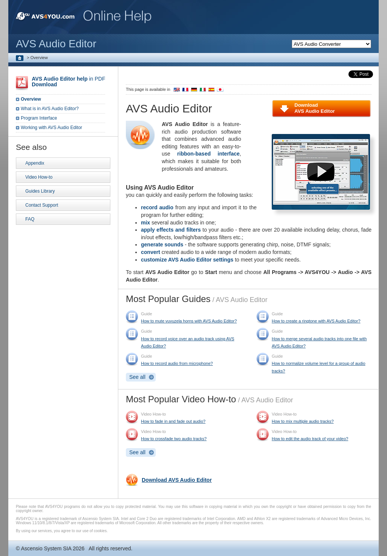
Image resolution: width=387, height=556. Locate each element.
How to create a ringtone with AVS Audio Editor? (316, 321)
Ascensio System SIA (46, 548)
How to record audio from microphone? (177, 363)
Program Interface (39, 118)
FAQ (29, 219)
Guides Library (40, 191)
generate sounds (162, 244)
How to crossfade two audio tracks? (174, 438)
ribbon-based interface (208, 154)
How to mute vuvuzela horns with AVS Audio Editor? (189, 321)
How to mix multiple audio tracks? (303, 421)
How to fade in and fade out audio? (173, 421)
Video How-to (39, 177)
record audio (157, 207)
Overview (31, 99)
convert (150, 252)
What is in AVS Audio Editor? (50, 108)
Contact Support (41, 205)
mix (145, 223)
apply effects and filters (171, 230)
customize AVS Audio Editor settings (187, 260)
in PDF (68, 81)
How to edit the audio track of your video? (310, 438)
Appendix (34, 163)
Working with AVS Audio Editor (51, 127)
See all (137, 377)
